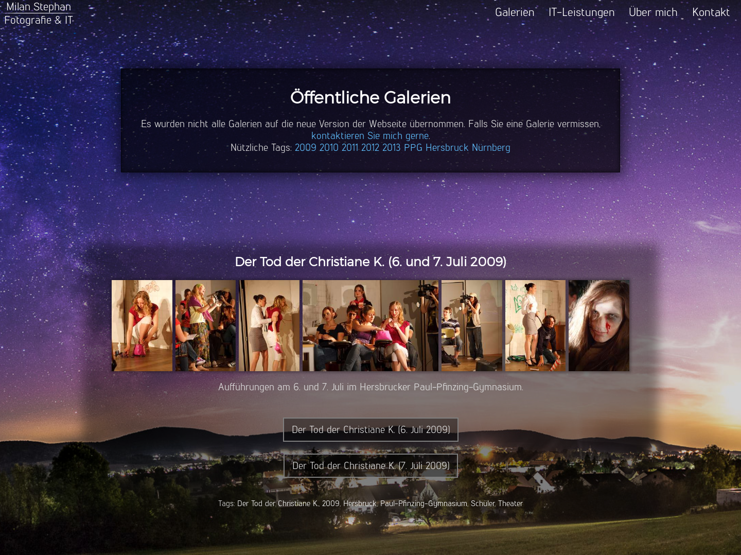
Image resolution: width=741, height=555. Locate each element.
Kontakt (711, 12)
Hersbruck (447, 147)
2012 (370, 147)
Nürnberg (491, 147)
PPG (413, 147)
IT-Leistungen (582, 12)
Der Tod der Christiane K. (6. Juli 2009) (371, 430)
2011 (350, 147)
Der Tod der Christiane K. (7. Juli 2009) (370, 466)
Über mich (653, 12)
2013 (391, 147)
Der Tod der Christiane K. (278, 503)
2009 (305, 147)
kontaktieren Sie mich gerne (370, 136)
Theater (510, 503)
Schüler (483, 503)
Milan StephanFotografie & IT (38, 13)
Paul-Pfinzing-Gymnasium (423, 503)
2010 (329, 147)
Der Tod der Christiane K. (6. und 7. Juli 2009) (370, 261)
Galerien (515, 12)
